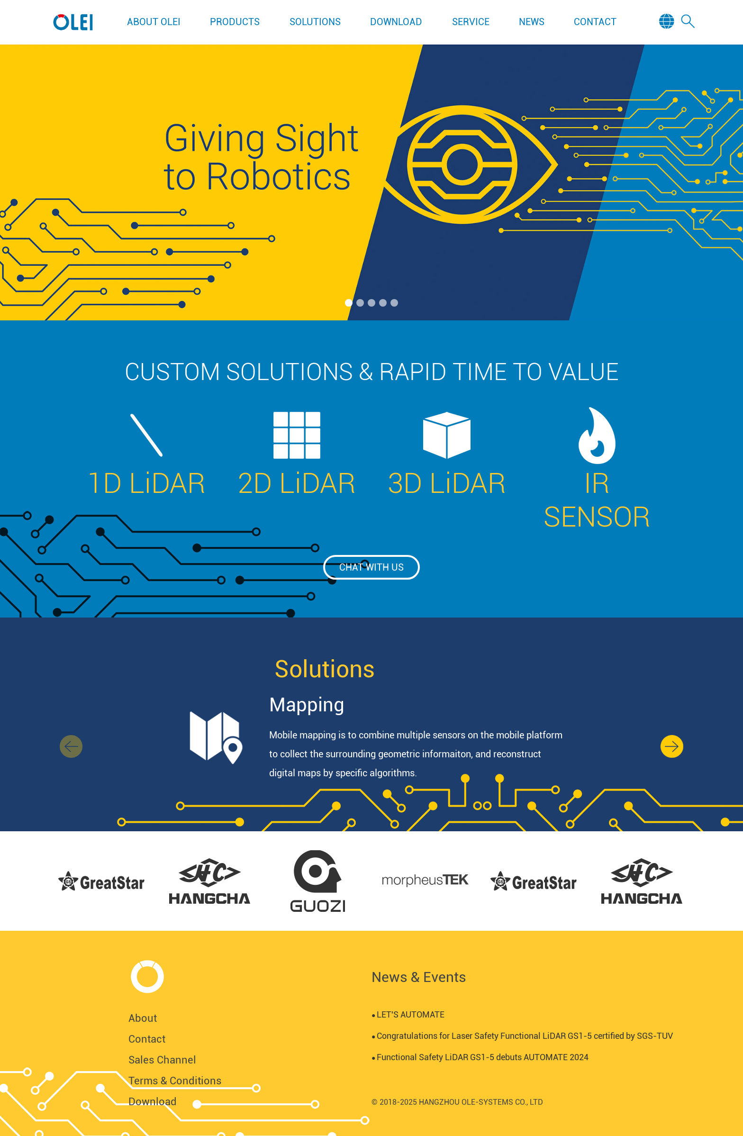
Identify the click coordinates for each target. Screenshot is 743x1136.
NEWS (531, 21)
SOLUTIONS (315, 21)
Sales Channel (162, 1060)
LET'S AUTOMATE (408, 1014)
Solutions (324, 669)
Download (152, 1102)
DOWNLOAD (396, 21)
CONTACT (595, 21)
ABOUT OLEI (154, 21)
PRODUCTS (235, 21)
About (142, 1018)
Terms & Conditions (175, 1081)
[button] (349, 303)
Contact (146, 1039)
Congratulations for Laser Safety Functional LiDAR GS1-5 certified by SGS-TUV (522, 1036)
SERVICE (470, 21)
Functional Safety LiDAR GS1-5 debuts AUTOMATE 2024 (480, 1057)
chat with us (371, 567)
